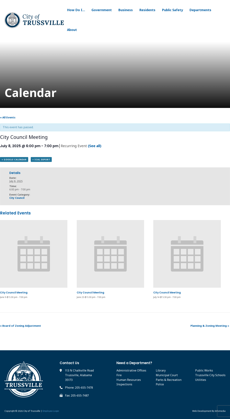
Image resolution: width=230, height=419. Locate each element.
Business (125, 10)
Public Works (204, 370)
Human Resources (128, 380)
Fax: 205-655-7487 (77, 395)
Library (161, 370)
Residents (147, 10)
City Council (16, 198)
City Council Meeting (13, 292)
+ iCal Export (41, 159)
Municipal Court (167, 375)
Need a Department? (134, 363)
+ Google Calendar (14, 159)
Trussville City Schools (210, 375)
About (72, 30)
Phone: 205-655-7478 (79, 387)
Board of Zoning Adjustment (20, 325)
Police (160, 384)
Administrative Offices (131, 370)
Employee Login (51, 411)
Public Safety (172, 10)
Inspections (124, 384)
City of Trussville (31, 411)
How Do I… (76, 10)
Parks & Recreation (168, 380)
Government (101, 10)
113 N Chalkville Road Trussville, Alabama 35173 (79, 375)
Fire (119, 375)
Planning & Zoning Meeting (209, 325)
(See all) (94, 145)
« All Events (7, 117)
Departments (200, 10)
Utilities (200, 380)
